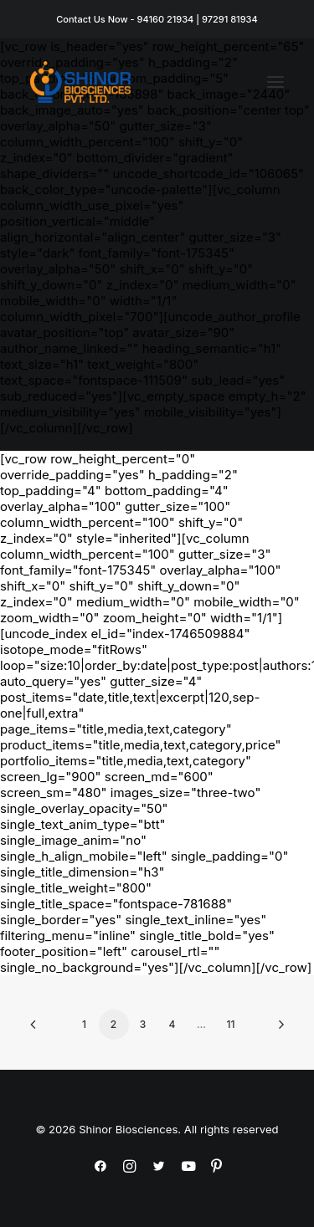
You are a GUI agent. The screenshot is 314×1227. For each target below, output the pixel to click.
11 (231, 1024)
